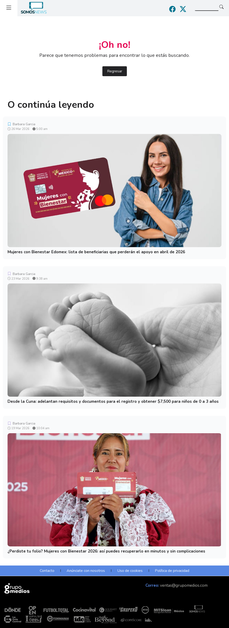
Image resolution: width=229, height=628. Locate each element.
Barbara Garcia (21, 124)
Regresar (114, 71)
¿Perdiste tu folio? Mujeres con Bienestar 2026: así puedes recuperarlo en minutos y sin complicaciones (106, 551)
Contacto (47, 570)
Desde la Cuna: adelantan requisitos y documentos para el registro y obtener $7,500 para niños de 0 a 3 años (113, 401)
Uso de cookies (130, 570)
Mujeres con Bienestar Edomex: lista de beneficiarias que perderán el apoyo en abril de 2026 (96, 252)
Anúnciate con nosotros (86, 570)
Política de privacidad (172, 570)
